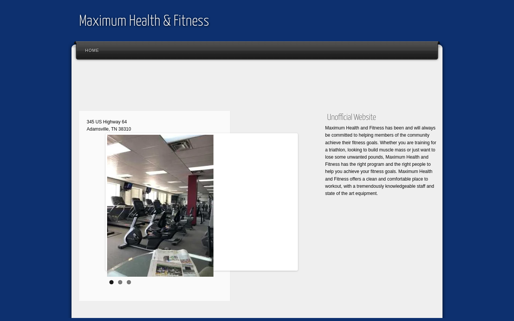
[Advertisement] (213, 87)
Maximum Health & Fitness (144, 22)
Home (92, 50)
